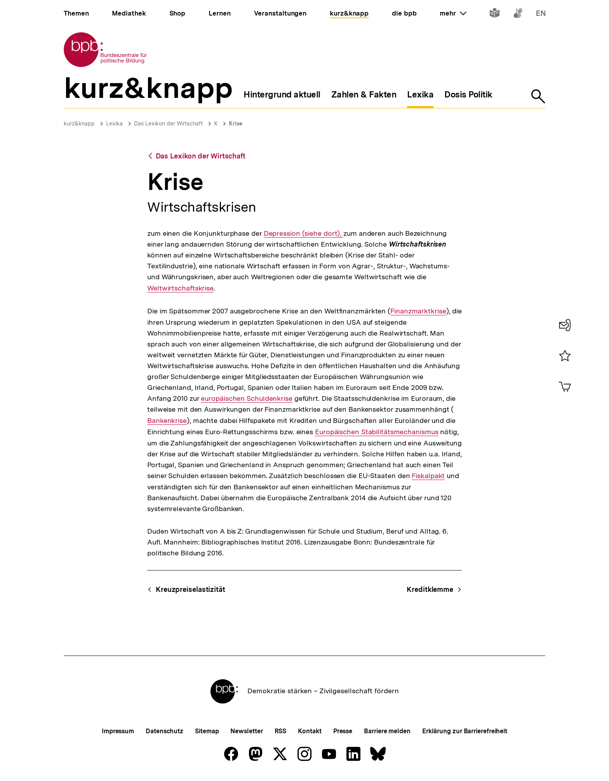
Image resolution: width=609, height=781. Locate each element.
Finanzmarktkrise (418, 311)
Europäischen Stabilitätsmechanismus (376, 432)
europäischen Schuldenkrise (246, 398)
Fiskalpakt (428, 475)
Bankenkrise (167, 420)
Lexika (114, 123)
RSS (281, 731)
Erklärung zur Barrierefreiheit (464, 731)
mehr (453, 13)
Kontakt (309, 731)
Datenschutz (164, 731)
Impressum (118, 731)
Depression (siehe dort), (304, 233)
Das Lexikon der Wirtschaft (168, 123)
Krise (235, 123)
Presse (342, 731)
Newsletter (246, 731)
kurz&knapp (79, 123)
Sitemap (207, 731)
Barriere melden (387, 731)
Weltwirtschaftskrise (180, 288)
